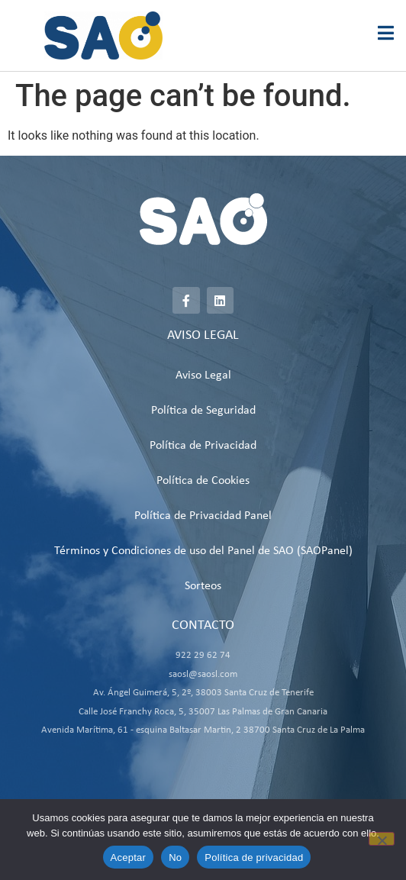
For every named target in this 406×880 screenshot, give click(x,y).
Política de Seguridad (203, 411)
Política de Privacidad (203, 446)
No (175, 857)
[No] (382, 839)
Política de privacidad (254, 857)
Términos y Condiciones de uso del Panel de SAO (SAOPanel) (203, 551)
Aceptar (129, 857)
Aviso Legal (203, 375)
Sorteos (203, 586)
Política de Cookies (203, 481)
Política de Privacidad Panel (203, 516)
